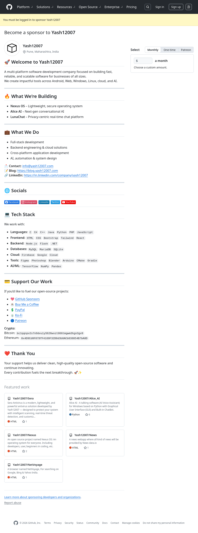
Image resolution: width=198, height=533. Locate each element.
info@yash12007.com (37, 166)
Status (80, 523)
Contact (115, 523)
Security (69, 523)
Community (92, 523)
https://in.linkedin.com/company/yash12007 (56, 175)
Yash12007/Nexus (24, 435)
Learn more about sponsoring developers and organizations (42, 497)
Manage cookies (131, 523)
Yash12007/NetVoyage (27, 464)
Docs (105, 523)
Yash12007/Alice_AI (87, 398)
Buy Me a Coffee (27, 304)
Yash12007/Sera (23, 398)
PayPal (20, 310)
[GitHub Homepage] (16, 522)
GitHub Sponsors (27, 299)
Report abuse (12, 502)
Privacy (58, 523)
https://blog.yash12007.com (37, 170)
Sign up (176, 7)
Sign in (159, 7)
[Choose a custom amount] (143, 61)
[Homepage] (9, 7)
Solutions (45, 7)
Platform (25, 7)
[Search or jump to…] (148, 7)
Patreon (20, 320)
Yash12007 (63, 32)
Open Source (90, 7)
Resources (66, 7)
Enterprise (114, 7)
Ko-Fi (18, 315)
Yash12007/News (85, 435)
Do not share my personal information (164, 523)
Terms (47, 523)
